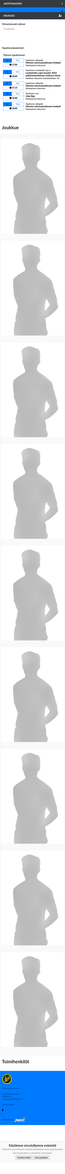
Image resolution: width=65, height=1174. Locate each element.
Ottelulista (8, 87)
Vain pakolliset (41, 1157)
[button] (5, 43)
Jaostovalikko (34, 3)
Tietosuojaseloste (10, 1137)
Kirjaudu (32, 15)
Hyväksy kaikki (23, 1157)
